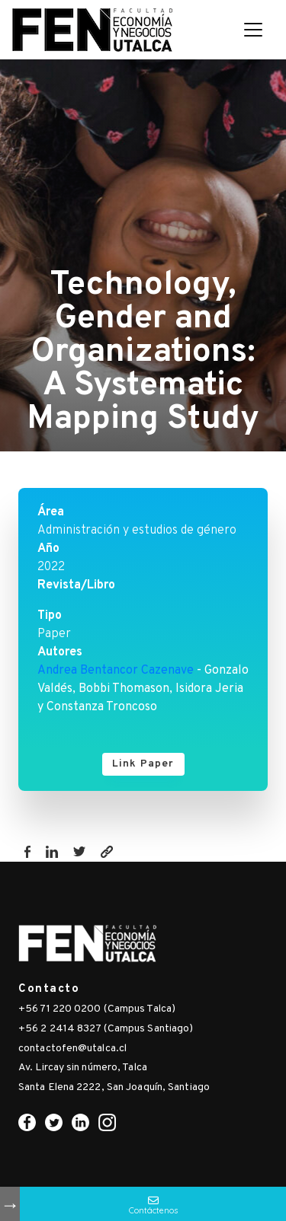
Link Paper (143, 763)
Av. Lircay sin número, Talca (82, 1067)
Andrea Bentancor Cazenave (115, 670)
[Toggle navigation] (253, 29)
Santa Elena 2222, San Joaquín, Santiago (114, 1087)
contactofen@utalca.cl (72, 1048)
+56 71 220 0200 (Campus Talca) (96, 1009)
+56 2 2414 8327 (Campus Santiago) (105, 1028)
